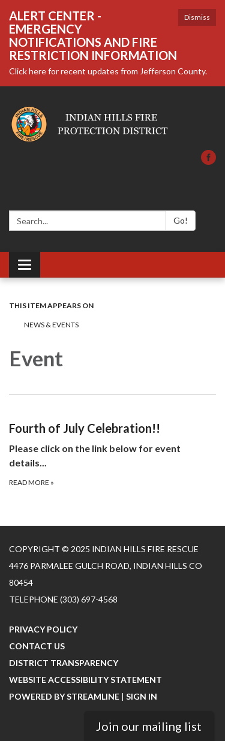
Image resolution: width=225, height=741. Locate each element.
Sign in (141, 696)
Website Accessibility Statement (85, 679)
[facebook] (208, 161)
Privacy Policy (43, 629)
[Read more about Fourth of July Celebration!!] (112, 441)
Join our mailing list (149, 726)
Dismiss (197, 17)
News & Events (51, 324)
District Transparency (63, 663)
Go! (180, 220)
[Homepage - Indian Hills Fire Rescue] (112, 124)
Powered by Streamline (64, 696)
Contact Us (37, 646)
